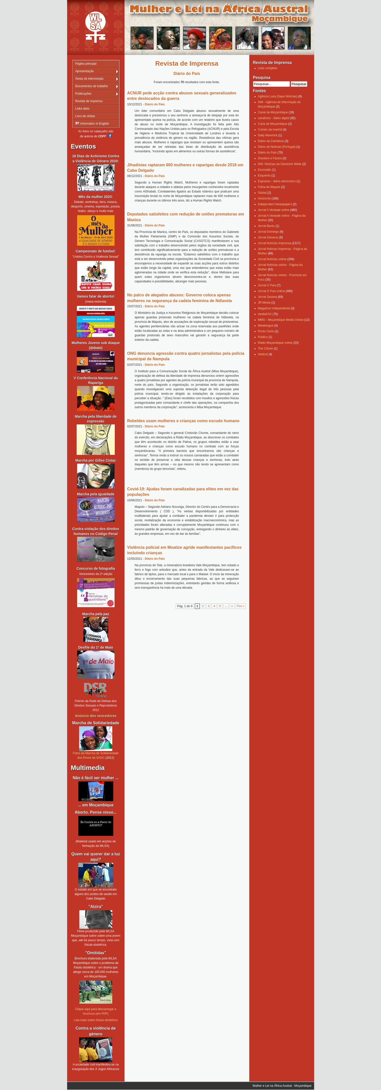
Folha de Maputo (269, 187)
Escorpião (264, 170)
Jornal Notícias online (272, 259)
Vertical (263, 354)
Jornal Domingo (268, 231)
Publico (263, 337)
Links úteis (82, 108)
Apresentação (84, 71)
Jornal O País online (271, 291)
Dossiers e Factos (270, 158)
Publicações (83, 93)
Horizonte (264, 198)
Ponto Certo (266, 331)
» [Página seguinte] (232, 606)
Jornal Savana (267, 297)
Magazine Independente (274, 308)
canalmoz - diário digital (273, 118)
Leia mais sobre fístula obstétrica (96, 1020)
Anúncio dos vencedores (95, 716)
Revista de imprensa (89, 101)
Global (262, 192)
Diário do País (155, 104)
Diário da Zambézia (271, 141)
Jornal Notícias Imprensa (274, 243)
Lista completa (267, 68)
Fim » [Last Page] (241, 606)
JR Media (264, 302)
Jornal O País (267, 285)
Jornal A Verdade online (273, 210)
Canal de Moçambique (273, 112)
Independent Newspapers (275, 204)
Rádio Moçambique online (275, 343)
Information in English (92, 123)
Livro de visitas (85, 116)
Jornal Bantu (266, 226)
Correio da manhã (270, 129)
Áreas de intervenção (89, 78)
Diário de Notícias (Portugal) (277, 147)
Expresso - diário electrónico (277, 181)
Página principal (86, 63)
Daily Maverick (267, 135)
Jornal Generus (268, 237)
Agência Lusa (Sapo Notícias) (278, 96)
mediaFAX (265, 314)
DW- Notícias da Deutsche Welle (279, 164)
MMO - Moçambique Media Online (281, 320)
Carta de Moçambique (272, 124)
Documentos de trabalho (91, 86)
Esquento (264, 175)
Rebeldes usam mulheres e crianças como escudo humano (183, 421)
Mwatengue (265, 325)
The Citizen (265, 348)
